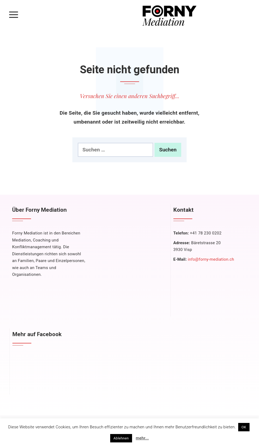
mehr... (142, 438)
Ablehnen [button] (121, 438)
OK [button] (243, 427)
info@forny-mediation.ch (211, 259)
